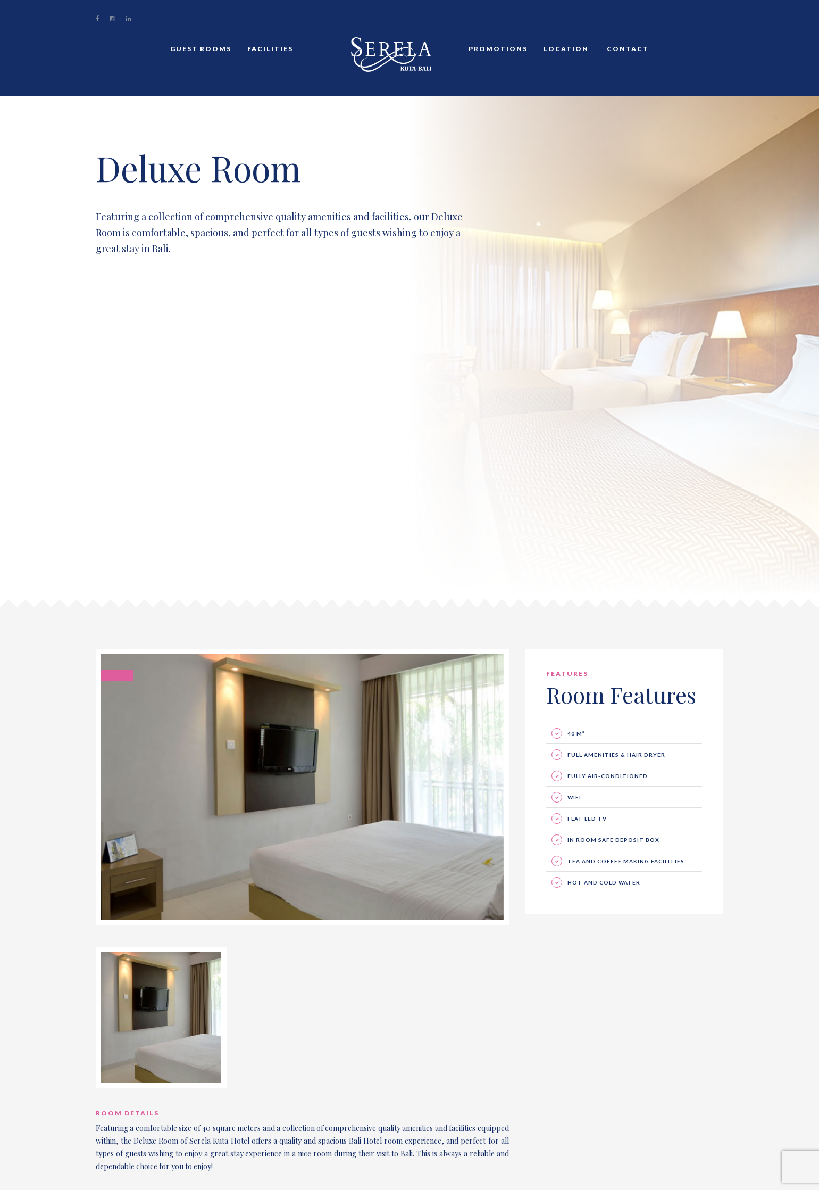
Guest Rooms (200, 49)
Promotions (498, 49)
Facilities (270, 49)
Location (566, 49)
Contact (627, 49)
